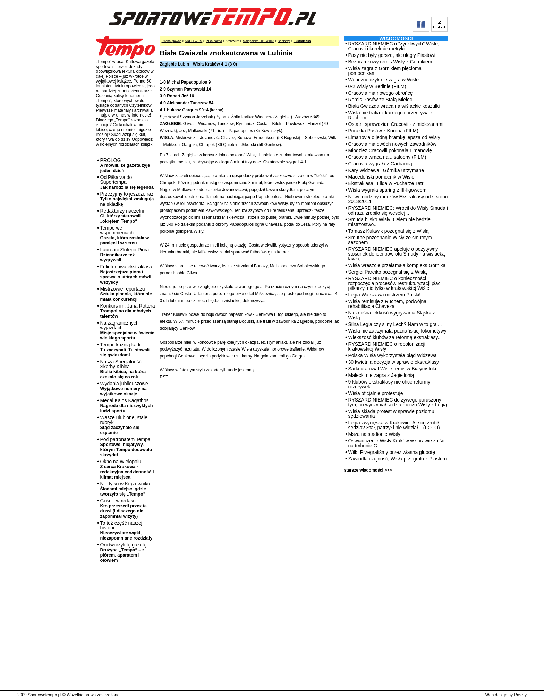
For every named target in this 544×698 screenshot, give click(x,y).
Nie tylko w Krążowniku (125, 489)
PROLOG (125, 165)
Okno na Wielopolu (127, 469)
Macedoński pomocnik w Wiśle (381, 177)
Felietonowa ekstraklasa (126, 274)
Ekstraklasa (302, 41)
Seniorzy (284, 41)
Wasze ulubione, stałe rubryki (123, 425)
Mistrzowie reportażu (126, 294)
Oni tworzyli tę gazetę (123, 552)
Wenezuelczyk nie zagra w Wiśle (383, 80)
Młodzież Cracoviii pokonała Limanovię (390, 150)
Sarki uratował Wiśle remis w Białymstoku (393, 368)
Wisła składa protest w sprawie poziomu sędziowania (391, 413)
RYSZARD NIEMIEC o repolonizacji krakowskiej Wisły (386, 346)
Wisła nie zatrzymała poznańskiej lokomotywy (397, 331)
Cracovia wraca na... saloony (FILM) (387, 157)
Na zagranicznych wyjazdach (127, 330)
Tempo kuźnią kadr (125, 349)
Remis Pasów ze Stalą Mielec (380, 99)
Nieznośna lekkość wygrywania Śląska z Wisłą (391, 315)
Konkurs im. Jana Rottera (127, 311)
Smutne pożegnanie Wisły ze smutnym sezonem (390, 240)
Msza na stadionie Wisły (374, 434)
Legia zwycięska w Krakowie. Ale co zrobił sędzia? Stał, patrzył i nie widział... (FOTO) (394, 425)
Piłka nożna (214, 41)
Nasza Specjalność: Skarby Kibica (123, 369)
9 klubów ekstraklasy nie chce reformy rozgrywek (389, 384)
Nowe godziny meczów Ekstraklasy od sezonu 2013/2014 (398, 199)
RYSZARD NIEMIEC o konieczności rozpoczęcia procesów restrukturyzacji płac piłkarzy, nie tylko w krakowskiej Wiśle (394, 283)
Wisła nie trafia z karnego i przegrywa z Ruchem (390, 115)
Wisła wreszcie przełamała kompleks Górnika (397, 265)
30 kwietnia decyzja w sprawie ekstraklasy (393, 362)
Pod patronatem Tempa (126, 447)
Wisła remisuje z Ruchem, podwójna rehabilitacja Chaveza (387, 304)
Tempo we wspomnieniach (124, 235)
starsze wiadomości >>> (368, 470)
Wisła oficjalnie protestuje (375, 393)
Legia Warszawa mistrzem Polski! (384, 295)
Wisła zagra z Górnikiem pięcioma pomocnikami (385, 71)
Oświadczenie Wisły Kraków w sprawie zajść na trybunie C (396, 443)
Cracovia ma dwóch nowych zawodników (392, 144)
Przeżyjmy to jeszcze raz (127, 199)
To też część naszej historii (126, 530)
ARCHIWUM (194, 41)
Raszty (520, 694)
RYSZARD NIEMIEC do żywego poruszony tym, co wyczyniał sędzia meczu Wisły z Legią (397, 402)
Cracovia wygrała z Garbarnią (380, 163)
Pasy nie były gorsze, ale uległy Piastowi (391, 55)
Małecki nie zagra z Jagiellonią (381, 375)
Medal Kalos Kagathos (126, 405)
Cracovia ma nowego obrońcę (380, 93)
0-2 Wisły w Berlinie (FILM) (377, 86)
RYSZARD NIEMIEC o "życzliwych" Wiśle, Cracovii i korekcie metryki (394, 46)
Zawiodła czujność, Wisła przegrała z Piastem (397, 459)
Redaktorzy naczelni (122, 216)
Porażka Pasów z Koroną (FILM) (383, 130)
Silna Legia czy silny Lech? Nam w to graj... (395, 324)
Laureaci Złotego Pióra (124, 254)
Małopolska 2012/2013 (258, 41)
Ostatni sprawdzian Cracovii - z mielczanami (396, 124)
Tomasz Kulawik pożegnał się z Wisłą (388, 231)
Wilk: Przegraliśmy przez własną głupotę (391, 452)
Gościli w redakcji (123, 508)
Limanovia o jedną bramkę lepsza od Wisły (394, 137)
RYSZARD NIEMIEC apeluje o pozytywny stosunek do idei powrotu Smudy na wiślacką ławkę (396, 253)
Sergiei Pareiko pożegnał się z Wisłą (387, 272)
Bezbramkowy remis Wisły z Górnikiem (390, 61)
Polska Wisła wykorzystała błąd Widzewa (392, 355)
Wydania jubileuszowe (124, 388)
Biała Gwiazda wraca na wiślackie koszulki (394, 106)
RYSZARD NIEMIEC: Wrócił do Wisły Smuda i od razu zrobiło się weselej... (398, 210)
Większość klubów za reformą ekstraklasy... (395, 337)
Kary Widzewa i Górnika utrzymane (386, 170)
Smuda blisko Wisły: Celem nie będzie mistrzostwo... (389, 222)
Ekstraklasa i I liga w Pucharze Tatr (386, 183)
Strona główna (172, 41)
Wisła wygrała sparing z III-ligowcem (387, 190)
